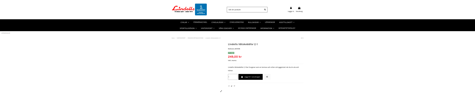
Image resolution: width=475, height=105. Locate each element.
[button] (226, 28)
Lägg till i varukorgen (250, 77)
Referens (231, 49)
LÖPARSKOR (5, 33)
